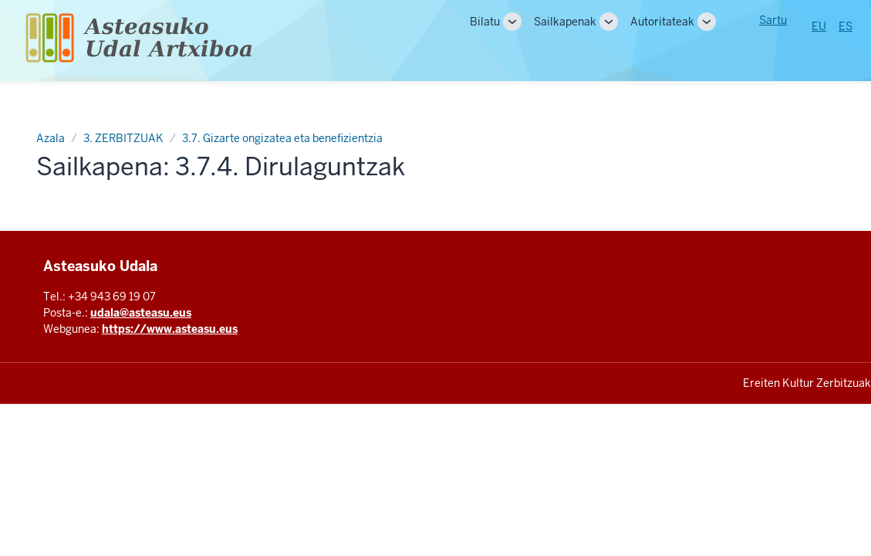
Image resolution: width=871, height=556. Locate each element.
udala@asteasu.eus (140, 313)
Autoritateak (662, 22)
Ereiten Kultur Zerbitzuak (807, 383)
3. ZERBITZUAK (123, 138)
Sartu (773, 20)
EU (819, 26)
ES (845, 26)
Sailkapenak (565, 22)
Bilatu (485, 22)
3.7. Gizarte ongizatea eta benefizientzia (282, 138)
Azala (50, 138)
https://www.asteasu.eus (170, 329)
